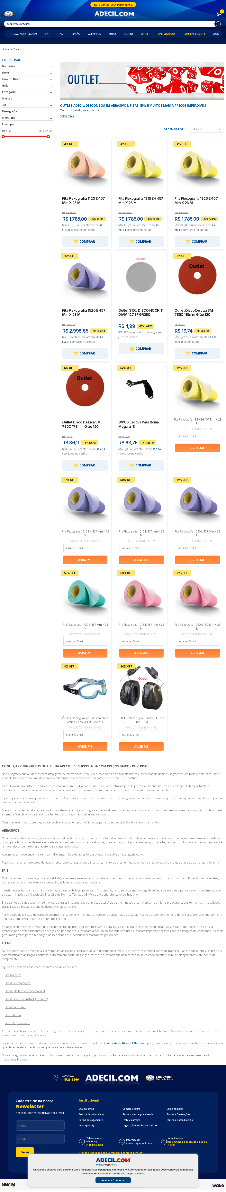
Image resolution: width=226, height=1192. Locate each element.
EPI (47, 34)
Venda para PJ (86, 1127)
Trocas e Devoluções (178, 1116)
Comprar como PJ (194, 34)
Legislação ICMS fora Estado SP (140, 1127)
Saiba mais (67, 116)
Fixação (75, 34)
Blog (216, 34)
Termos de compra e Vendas (139, 1116)
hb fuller (167, 1057)
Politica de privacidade (91, 1116)
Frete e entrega (131, 1121)
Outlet (145, 34)
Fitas (60, 34)
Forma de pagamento (91, 1121)
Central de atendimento (180, 1121)
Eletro (128, 34)
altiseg (177, 1057)
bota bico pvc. (19, 1061)
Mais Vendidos (167, 34)
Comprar (84, 242)
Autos (113, 34)
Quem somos (86, 1110)
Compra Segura (131, 1110)
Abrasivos (94, 34)
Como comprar (175, 1110)
